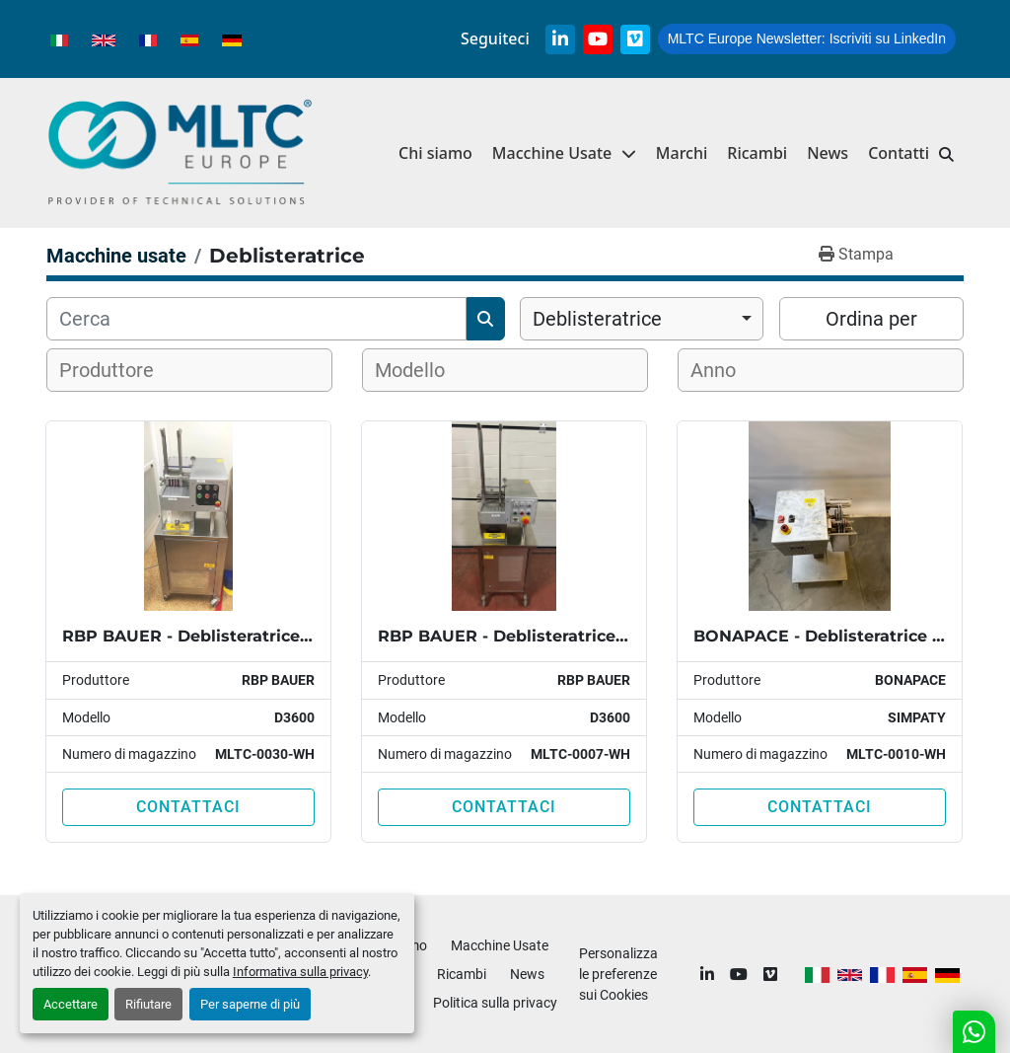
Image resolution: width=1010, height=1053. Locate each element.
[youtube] (598, 39)
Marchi (682, 153)
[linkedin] (560, 39)
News (827, 153)
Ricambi (757, 153)
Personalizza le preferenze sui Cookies (618, 974)
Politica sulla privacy (495, 1003)
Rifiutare (148, 1004)
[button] (564, 153)
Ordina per (871, 319)
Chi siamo (435, 153)
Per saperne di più (250, 1004)
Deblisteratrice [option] (597, 319)
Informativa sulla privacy (300, 971)
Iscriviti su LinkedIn (807, 38)
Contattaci (188, 806)
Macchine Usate (552, 153)
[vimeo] (635, 39)
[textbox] (119, 370)
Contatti (898, 153)
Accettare (70, 1004)
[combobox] (641, 318)
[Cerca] (256, 318)
